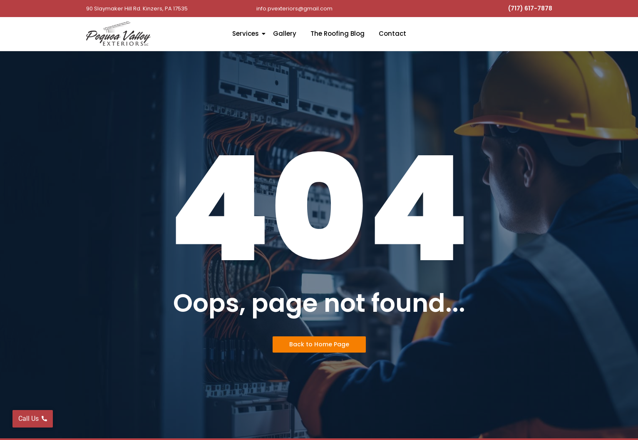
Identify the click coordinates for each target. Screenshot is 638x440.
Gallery (284, 33)
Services (247, 33)
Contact (392, 33)
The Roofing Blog (337, 33)
